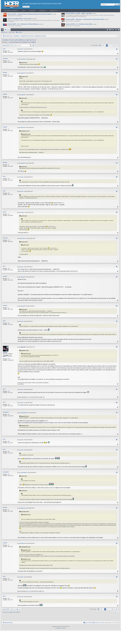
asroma (4, 211)
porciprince (5, 58)
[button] (100, 45)
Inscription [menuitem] (119, 30)
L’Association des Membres (11, 10)
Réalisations (42, 10)
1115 (9, 214)
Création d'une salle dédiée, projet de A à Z (19, 40)
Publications (32, 10)
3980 (9, 51)
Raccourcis (3, 30)
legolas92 (5, 72)
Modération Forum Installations (29, 42)
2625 (9, 414)
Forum (23, 10)
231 (8, 74)
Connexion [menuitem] (116, 30)
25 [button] (115, 45)
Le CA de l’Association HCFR (15, 42)
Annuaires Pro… (54, 10)
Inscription (20, 32)
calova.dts (5, 352)
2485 (9, 60)
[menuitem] (107, 29)
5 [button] (112, 45)
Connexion (12, 32)
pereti (4, 48)
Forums (8, 29)
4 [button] (110, 45)
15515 (9, 358)
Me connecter (26, 6)
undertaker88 (6, 412)
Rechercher (5, 32)
